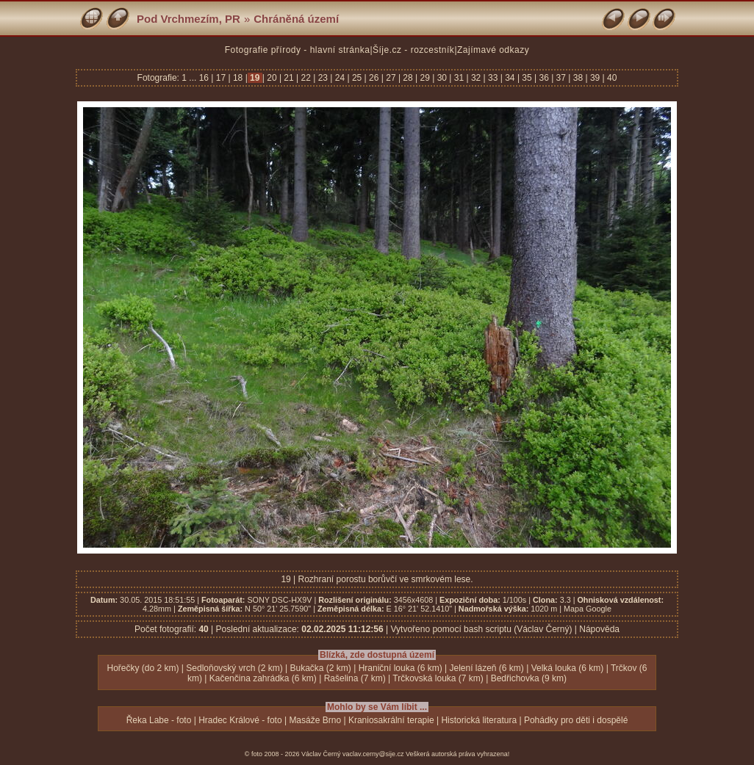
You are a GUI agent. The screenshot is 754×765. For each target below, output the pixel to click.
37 (560, 78)
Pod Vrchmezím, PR (188, 18)
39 (595, 78)
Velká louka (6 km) (567, 668)
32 (476, 78)
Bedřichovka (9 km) (529, 678)
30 (441, 78)
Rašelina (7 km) (355, 678)
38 (577, 78)
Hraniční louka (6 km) (400, 668)
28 (408, 78)
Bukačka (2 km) (320, 668)
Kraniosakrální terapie (391, 720)
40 (611, 78)
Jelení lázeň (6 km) (486, 668)
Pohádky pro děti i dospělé (576, 720)
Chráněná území (296, 18)
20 (272, 78)
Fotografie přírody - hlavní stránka (297, 50)
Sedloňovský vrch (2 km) (234, 668)
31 (458, 78)
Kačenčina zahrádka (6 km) (263, 678)
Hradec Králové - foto (239, 720)
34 (510, 78)
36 (543, 78)
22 (305, 78)
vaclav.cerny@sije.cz (373, 754)
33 (493, 78)
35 (527, 78)
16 (205, 78)
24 (339, 78)
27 (391, 78)
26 (374, 78)
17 (220, 78)
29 (424, 78)
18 (238, 78)
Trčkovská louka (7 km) (438, 678)
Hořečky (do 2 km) (143, 668)
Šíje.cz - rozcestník (413, 50)
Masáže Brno (315, 720)
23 (322, 78)
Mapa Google (587, 608)
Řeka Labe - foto (159, 720)
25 (357, 78)
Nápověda (599, 629)
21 (288, 78)
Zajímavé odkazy (493, 50)
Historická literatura (479, 720)
